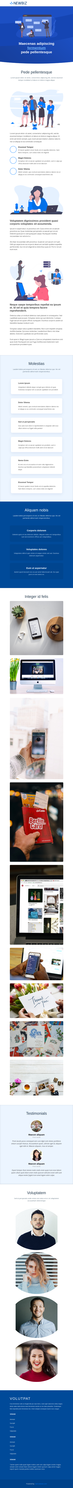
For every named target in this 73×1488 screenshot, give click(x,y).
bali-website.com (41, 1484)
